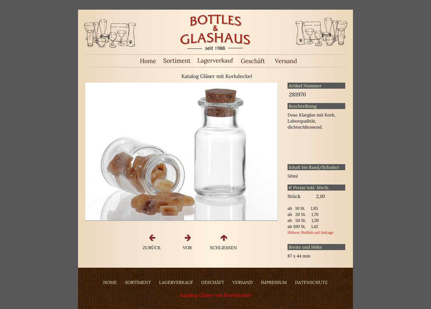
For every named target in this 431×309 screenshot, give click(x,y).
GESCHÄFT (212, 282)
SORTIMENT (138, 282)
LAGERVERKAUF (176, 282)
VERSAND (243, 282)
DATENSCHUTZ (311, 282)
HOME (110, 282)
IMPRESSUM (274, 282)
